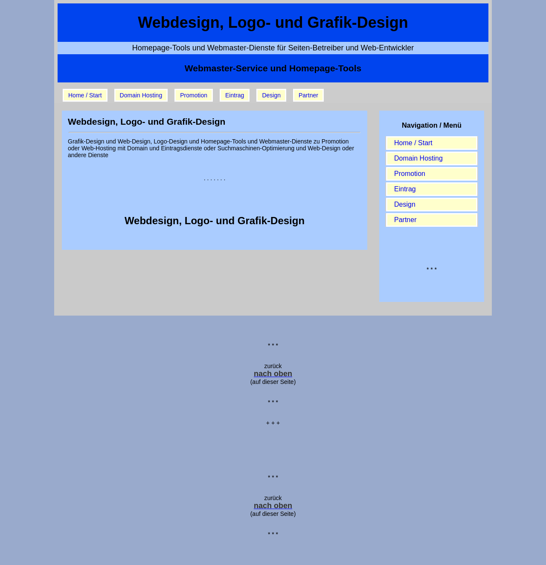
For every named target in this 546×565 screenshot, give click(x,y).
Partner (308, 95)
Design (271, 95)
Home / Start (85, 95)
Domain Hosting (141, 95)
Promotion (193, 95)
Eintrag (234, 95)
